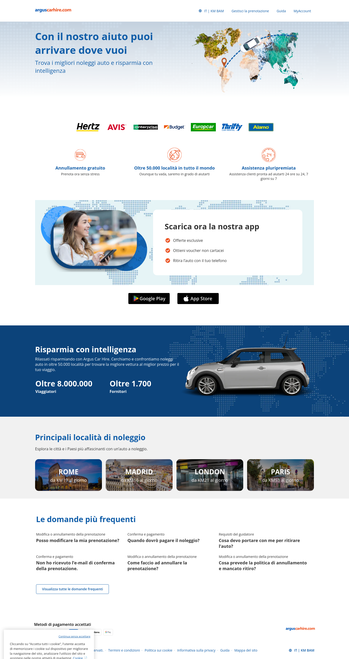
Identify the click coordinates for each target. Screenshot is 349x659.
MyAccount (302, 11)
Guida (281, 11)
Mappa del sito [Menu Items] (245, 650)
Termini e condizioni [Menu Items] (124, 650)
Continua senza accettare (74, 649)
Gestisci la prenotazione (250, 11)
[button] (211, 10)
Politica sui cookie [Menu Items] (158, 650)
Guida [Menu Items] (225, 650)
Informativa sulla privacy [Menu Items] (196, 650)
